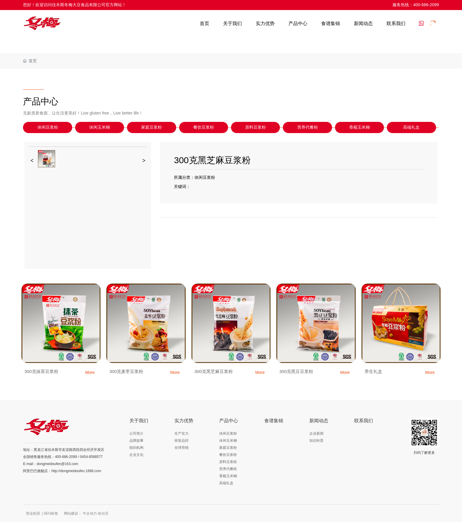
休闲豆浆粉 (47, 127)
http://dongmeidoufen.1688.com (76, 471)
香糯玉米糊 (359, 127)
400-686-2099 (426, 4)
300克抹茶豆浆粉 (41, 371)
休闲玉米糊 (99, 127)
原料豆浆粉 (255, 127)
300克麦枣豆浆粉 (126, 371)
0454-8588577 (91, 457)
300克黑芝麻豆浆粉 (213, 371)
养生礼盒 (373, 371)
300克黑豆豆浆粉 (296, 371)
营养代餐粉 (307, 127)
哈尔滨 (103, 513)
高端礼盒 (411, 127)
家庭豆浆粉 (151, 127)
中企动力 (90, 513)
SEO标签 (51, 513)
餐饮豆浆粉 (203, 127)
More (90, 372)
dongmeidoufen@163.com (57, 464)
